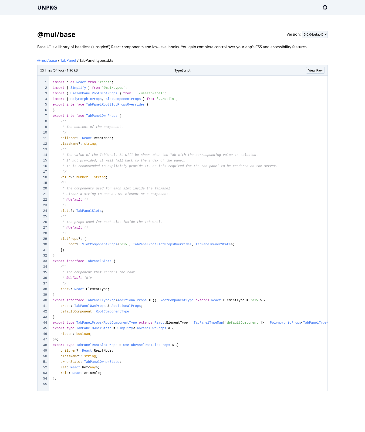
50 (45, 356)
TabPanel (68, 60)
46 (45, 334)
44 (45, 323)
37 (45, 283)
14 (45, 155)
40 (45, 300)
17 (45, 172)
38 (45, 289)
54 (45, 379)
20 (45, 188)
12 (45, 144)
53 (45, 373)
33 (45, 261)
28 (45, 233)
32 (45, 255)
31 (45, 250)
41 (45, 306)
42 (45, 311)
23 (45, 205)
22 (45, 200)
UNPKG (47, 7)
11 (45, 138)
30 (45, 244)
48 (45, 345)
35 (45, 272)
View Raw (315, 70)
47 (45, 339)
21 (45, 194)
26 (45, 222)
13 (45, 149)
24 (45, 211)
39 (45, 295)
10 (45, 132)
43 (45, 317)
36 (45, 278)
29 (45, 239)
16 (45, 166)
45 (45, 328)
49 (45, 351)
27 (45, 228)
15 (45, 160)
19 (45, 183)
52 (45, 367)
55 (45, 384)
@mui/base (47, 60)
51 (45, 362)
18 (45, 177)
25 (45, 216)
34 (45, 267)
